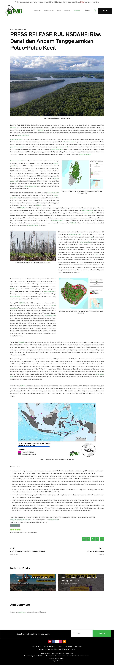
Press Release (22, 29)
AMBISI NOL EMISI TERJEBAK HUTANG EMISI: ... (31, 579)
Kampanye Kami (49, 646)
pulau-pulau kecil (68, 142)
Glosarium (68, 646)
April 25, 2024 (65, 583)
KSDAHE (13, 127)
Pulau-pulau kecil (16, 139)
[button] (15, 525)
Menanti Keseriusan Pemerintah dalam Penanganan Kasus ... (79, 579)
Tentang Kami (36, 646)
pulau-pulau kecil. (23, 135)
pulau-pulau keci (15, 296)
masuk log (21, 612)
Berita (60, 646)
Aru (92, 237)
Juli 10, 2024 (17, 583)
